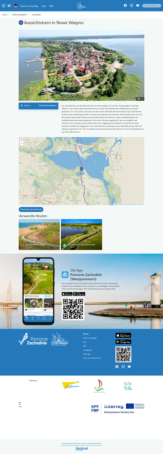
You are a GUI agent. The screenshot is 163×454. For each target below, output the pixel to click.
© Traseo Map (122, 204)
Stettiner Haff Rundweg (35, 245)
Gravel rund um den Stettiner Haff (81, 245)
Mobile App (86, 354)
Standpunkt (36, 15)
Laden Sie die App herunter (92, 358)
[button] (28, 65)
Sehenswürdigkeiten (19, 15)
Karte (44, 6)
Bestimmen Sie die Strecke (31, 209)
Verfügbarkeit (87, 350)
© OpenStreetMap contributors (135, 204)
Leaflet (116, 204)
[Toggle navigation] (3, 5)
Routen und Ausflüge (29, 6)
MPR (51, 6)
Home (4, 15)
